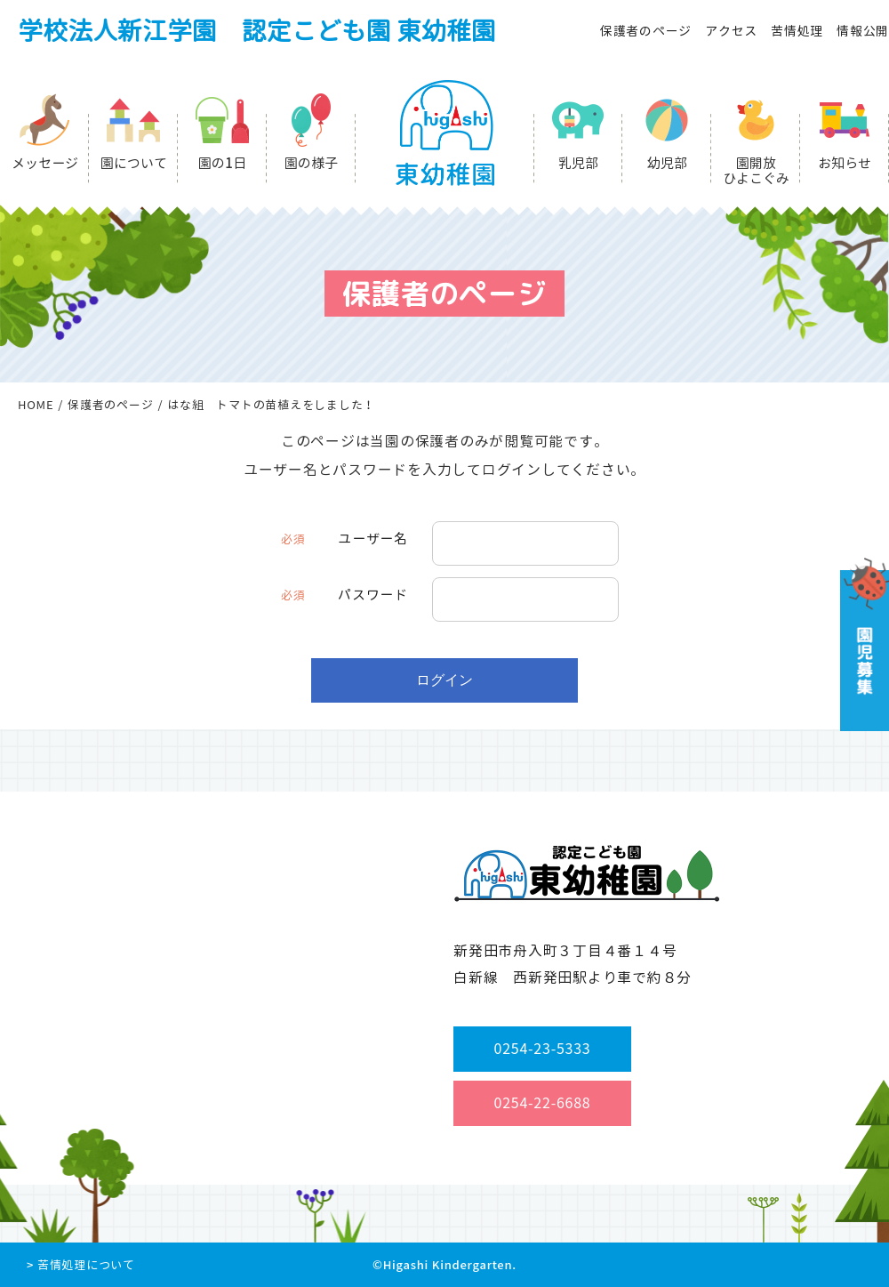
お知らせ (844, 163)
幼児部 (667, 163)
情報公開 (863, 30)
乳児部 (578, 163)
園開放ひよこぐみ (756, 171)
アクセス (731, 30)
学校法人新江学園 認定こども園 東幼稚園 (257, 30)
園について (133, 163)
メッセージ (45, 163)
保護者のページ (646, 30)
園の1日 (222, 163)
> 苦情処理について (81, 1265)
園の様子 (311, 163)
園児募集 (863, 644)
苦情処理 (797, 30)
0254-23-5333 (542, 1048)
